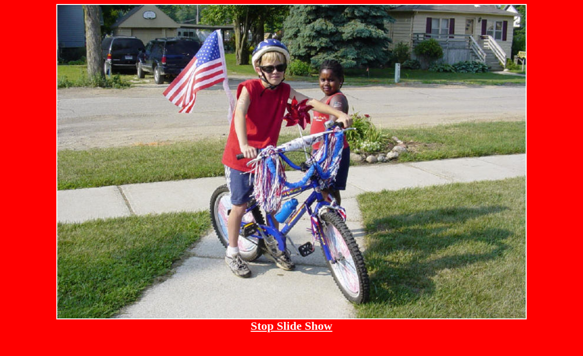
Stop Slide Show (291, 325)
